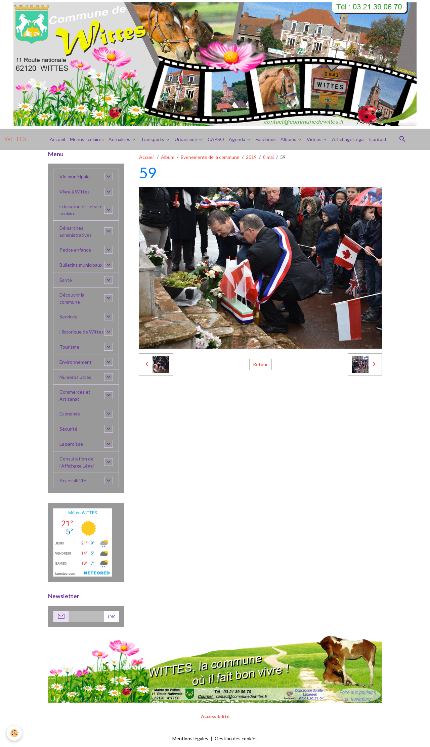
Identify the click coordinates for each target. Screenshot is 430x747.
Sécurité (68, 429)
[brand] (15, 139)
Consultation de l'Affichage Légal (76, 462)
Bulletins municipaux (80, 265)
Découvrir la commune (71, 298)
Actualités (120, 139)
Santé (65, 280)
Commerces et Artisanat (74, 395)
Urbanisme (186, 139)
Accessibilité (72, 480)
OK (111, 616)
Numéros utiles (75, 377)
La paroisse (71, 444)
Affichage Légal (348, 139)
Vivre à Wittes (74, 191)
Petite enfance (75, 250)
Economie (69, 413)
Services (68, 316)
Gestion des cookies (236, 738)
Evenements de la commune (210, 157)
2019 (251, 157)
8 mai (268, 157)
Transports (153, 139)
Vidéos (314, 139)
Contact (378, 139)
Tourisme (69, 347)
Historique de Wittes (81, 332)
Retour (260, 364)
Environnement (75, 362)
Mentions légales (190, 738)
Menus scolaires (87, 139)
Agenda (237, 139)
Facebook (266, 139)
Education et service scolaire (80, 210)
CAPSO (216, 139)
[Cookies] (14, 733)
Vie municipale (74, 176)
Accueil (57, 139)
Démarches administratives (75, 231)
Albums (289, 139)
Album (167, 157)
